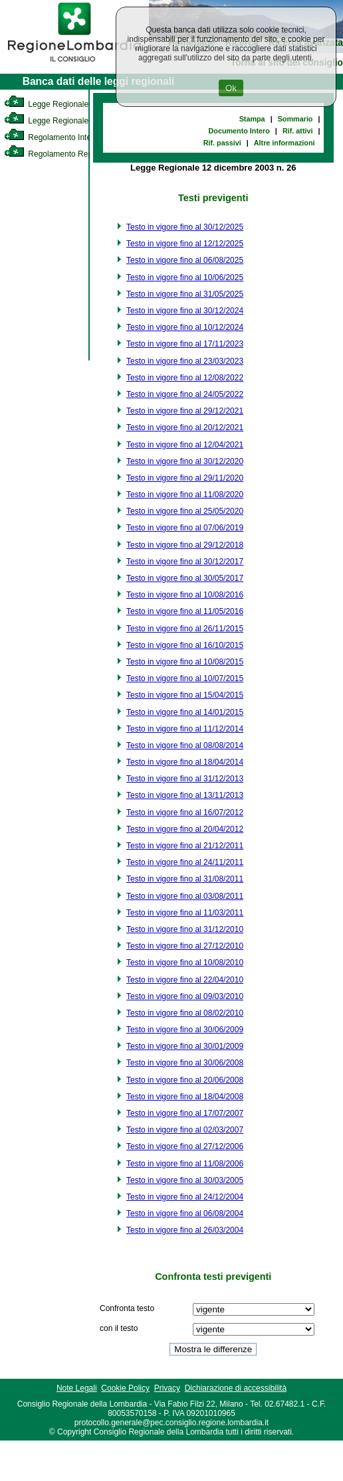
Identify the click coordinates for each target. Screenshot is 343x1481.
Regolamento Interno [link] (53, 137)
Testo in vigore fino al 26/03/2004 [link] (184, 1230)
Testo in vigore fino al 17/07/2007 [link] (184, 1113)
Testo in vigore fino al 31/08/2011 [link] (184, 879)
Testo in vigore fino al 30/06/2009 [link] (184, 1029)
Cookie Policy (125, 1388)
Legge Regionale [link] (46, 104)
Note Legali (77, 1388)
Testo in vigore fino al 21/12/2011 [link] (184, 845)
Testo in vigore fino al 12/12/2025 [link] (184, 243)
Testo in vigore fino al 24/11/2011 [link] (184, 862)
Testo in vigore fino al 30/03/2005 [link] (184, 1180)
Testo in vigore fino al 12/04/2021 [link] (184, 444)
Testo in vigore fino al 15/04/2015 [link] (184, 695)
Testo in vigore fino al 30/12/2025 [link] (184, 227)
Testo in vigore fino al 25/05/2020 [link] (184, 511)
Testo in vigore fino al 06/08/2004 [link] (184, 1213)
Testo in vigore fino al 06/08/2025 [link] (184, 260)
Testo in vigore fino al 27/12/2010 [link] (184, 946)
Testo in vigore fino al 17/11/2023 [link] (184, 344)
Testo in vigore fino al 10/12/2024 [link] (184, 327)
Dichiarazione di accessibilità (235, 1388)
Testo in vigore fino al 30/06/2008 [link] (184, 1062)
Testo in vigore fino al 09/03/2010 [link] (184, 996)
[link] (74, 63)
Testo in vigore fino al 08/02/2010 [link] (184, 1013)
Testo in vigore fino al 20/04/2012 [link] (184, 829)
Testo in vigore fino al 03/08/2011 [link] (184, 896)
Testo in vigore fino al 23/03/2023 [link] (184, 361)
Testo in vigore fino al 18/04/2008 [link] (184, 1096)
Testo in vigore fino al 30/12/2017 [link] (184, 561)
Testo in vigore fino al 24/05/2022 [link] (184, 394)
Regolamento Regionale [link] (59, 154)
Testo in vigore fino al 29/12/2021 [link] (184, 411)
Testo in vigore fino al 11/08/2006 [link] (184, 1163)
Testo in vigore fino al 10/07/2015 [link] (184, 678)
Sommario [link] (295, 119)
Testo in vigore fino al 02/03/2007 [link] (184, 1129)
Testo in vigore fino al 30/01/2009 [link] (184, 1046)
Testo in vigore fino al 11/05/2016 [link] (184, 611)
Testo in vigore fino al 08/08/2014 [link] (184, 745)
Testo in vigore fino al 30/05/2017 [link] (184, 578)
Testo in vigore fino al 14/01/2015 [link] (184, 712)
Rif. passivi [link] (222, 143)
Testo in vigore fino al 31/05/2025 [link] (184, 294)
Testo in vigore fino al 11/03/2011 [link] (184, 912)
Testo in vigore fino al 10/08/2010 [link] (184, 962)
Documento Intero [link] (238, 131)
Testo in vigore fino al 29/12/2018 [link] (184, 545)
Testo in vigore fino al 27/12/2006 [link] (184, 1146)
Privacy (167, 1388)
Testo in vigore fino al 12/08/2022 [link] (184, 377)
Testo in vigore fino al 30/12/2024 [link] (184, 310)
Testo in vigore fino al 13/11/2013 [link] (184, 795)
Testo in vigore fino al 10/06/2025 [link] (184, 277)
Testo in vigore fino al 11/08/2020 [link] (184, 494)
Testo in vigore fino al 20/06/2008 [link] (184, 1080)
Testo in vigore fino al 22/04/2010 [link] (184, 979)
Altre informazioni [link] (284, 143)
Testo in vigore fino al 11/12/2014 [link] (184, 729)
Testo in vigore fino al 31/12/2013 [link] (184, 778)
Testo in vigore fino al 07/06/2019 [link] (184, 527)
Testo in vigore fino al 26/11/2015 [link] (184, 628)
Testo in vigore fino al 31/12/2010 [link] (184, 929)
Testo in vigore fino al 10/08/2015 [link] (184, 661)
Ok (231, 88)
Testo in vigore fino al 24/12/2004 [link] (184, 1197)
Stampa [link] (252, 119)
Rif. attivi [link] (298, 131)
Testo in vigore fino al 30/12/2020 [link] (184, 461)
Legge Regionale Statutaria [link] (64, 120)
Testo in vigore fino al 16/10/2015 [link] (184, 645)
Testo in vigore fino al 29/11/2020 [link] (184, 478)
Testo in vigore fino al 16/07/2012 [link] (184, 812)
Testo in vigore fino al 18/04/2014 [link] (184, 762)
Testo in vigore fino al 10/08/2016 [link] (184, 594)
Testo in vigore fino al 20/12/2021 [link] (184, 427)
